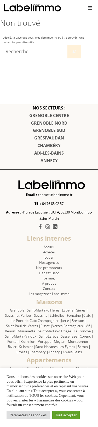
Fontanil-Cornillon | (22, 341)
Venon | (11, 331)
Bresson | (79, 320)
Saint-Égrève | (50, 336)
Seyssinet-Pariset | (19, 315)
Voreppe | (46, 341)
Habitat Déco (49, 273)
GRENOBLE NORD (49, 123)
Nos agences (49, 262)
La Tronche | (83, 331)
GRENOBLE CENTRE (49, 115)
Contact (49, 288)
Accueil (49, 247)
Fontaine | (75, 315)
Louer (49, 257)
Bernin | (84, 346)
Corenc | (86, 336)
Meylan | (61, 341)
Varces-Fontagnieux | (69, 326)
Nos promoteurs (49, 267)
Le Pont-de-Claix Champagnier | (36, 320)
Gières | (82, 310)
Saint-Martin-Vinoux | (22, 336)
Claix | (88, 315)
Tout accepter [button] (66, 415)
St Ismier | (27, 346)
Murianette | (28, 331)
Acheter (49, 252)
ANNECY (49, 160)
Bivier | (13, 346)
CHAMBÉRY (49, 145)
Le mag (49, 278)
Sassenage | (70, 336)
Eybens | (69, 310)
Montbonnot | (79, 341)
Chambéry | (39, 352)
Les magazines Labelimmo (49, 293)
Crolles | (23, 352)
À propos (49, 283)
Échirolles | (58, 315)
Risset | (46, 326)
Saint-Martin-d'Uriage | (56, 331)
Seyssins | (42, 315)
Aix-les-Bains (72, 352)
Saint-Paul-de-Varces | (23, 326)
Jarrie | (66, 320)
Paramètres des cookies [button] (28, 415)
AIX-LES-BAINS (49, 153)
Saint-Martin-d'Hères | (44, 310)
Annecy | (55, 352)
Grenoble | (18, 310)
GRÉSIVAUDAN (49, 138)
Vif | (89, 326)
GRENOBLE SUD (49, 130)
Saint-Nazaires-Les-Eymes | (56, 346)
